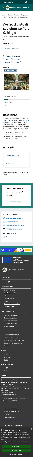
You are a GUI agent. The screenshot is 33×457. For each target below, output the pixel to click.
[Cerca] (29, 8)
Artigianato (24, 15)
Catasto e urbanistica (10, 323)
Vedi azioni (16, 49)
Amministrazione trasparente (13, 425)
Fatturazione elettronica (8, 394)
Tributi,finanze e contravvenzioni (14, 340)
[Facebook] (4, 282)
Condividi (7, 49)
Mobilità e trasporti (9, 326)
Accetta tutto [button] (16, 446)
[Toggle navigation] (3, 7)
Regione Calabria (8, 2)
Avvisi (6, 360)
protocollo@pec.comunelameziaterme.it (16, 399)
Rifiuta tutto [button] (16, 450)
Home (4, 15)
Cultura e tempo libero (10, 318)
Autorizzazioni (8, 346)
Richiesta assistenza (10, 417)
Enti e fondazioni (9, 298)
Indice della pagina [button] (11, 97)
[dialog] (16, 442)
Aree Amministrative (10, 293)
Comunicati (7, 357)
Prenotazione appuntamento (12, 409)
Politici (6, 301)
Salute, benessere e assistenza (13, 343)
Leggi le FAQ (7, 414)
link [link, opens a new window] (7, 443)
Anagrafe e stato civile (10, 315)
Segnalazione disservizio (11, 411)
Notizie (16, 15)
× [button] (31, 429)
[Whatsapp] (9, 282)
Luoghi (6, 368)
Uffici (5, 295)
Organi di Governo (9, 290)
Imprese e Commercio (10, 321)
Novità (10, 15)
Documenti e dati (9, 307)
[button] (16, 454)
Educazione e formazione (11, 335)
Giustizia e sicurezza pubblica (12, 337)
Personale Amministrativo (12, 304)
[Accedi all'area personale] (26, 2)
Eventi (6, 370)
